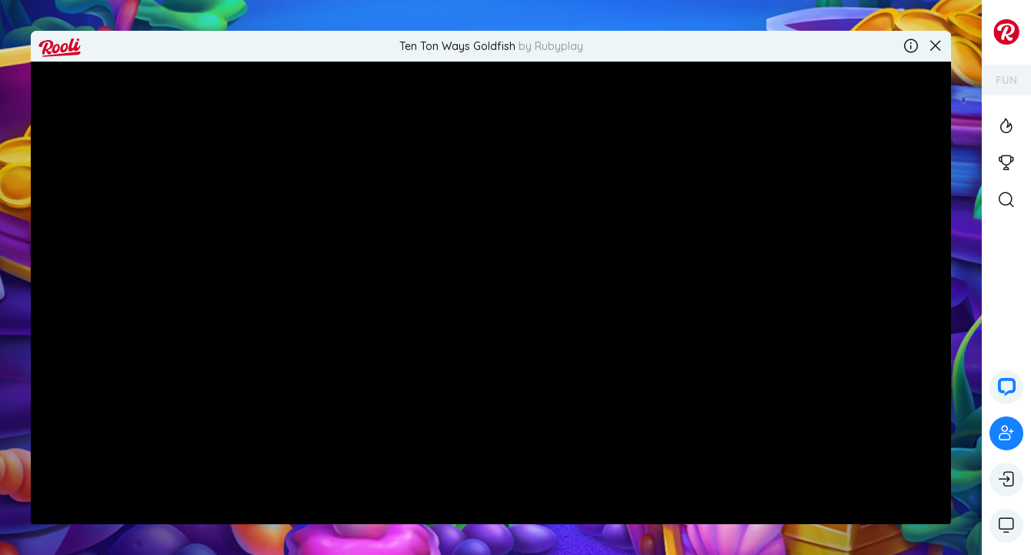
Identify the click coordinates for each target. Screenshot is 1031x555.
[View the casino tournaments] (1006, 163)
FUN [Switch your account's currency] (1006, 80)
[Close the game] (935, 46)
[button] (1006, 387)
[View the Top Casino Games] (1006, 126)
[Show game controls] (1006, 526)
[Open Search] (1006, 200)
